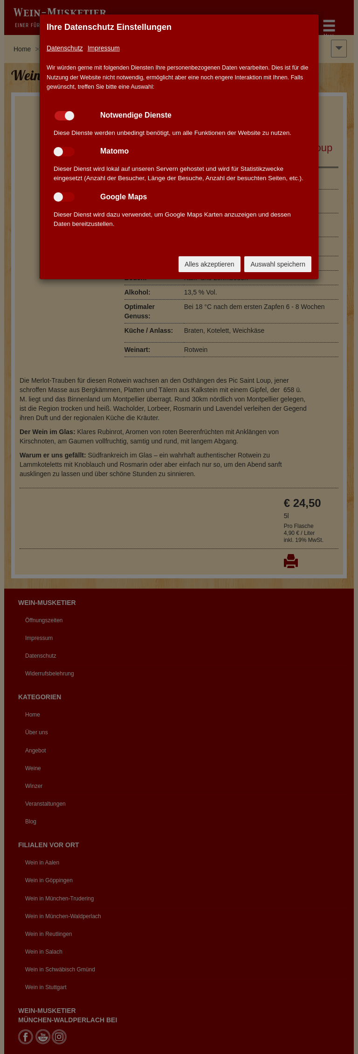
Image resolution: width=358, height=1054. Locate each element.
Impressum (104, 48)
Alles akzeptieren (209, 264)
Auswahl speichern (277, 264)
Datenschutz (65, 48)
